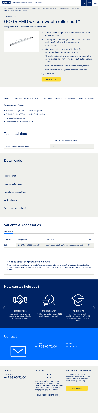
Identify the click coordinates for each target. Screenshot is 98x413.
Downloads (46, 98)
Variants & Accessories (65, 98)
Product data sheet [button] (47, 184)
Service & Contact (87, 98)
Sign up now (77, 388)
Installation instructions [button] (47, 192)
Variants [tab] (8, 231)
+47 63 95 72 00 (46, 346)
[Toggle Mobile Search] (84, 3)
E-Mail (11, 269)
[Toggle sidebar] (89, 3)
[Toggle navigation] (95, 3)
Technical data (31, 98)
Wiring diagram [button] (47, 200)
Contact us (51, 79)
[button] (3, 307)
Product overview (13, 98)
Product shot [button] (47, 176)
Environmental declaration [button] (47, 208)
